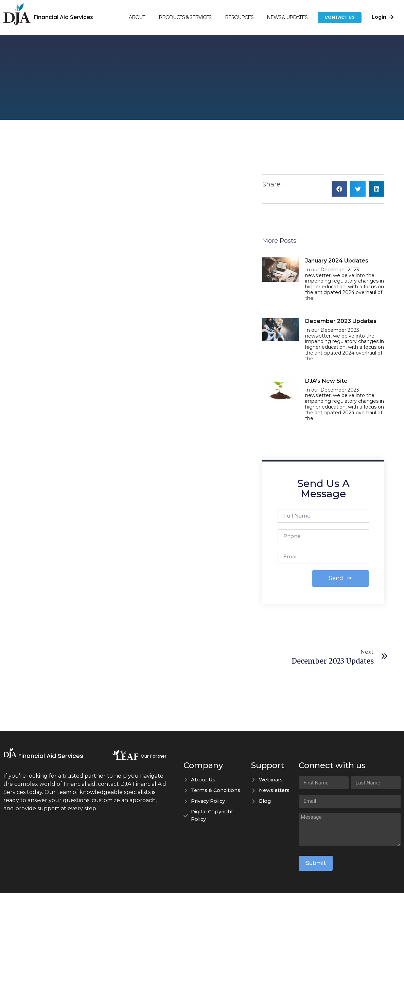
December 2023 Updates (340, 321)
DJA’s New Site (326, 381)
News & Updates (287, 17)
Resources (239, 17)
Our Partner (153, 756)
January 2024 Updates (336, 260)
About (137, 17)
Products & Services (185, 17)
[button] (339, 189)
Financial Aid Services (63, 17)
